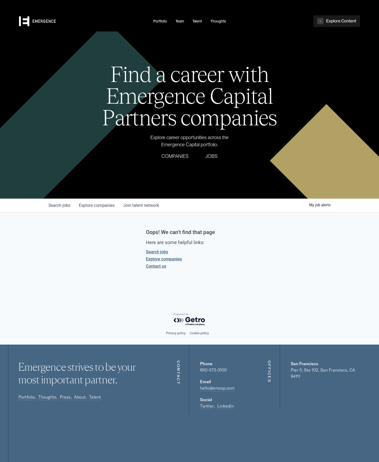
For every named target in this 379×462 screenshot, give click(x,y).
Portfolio (27, 397)
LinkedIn (225, 406)
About (80, 397)
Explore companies (164, 259)
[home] (83, 21)
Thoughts (47, 397)
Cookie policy (199, 333)
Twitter (207, 406)
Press (65, 397)
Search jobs (157, 251)
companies (96, 205)
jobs (59, 205)
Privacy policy (176, 333)
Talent (95, 397)
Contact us (156, 266)
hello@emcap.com (217, 388)
